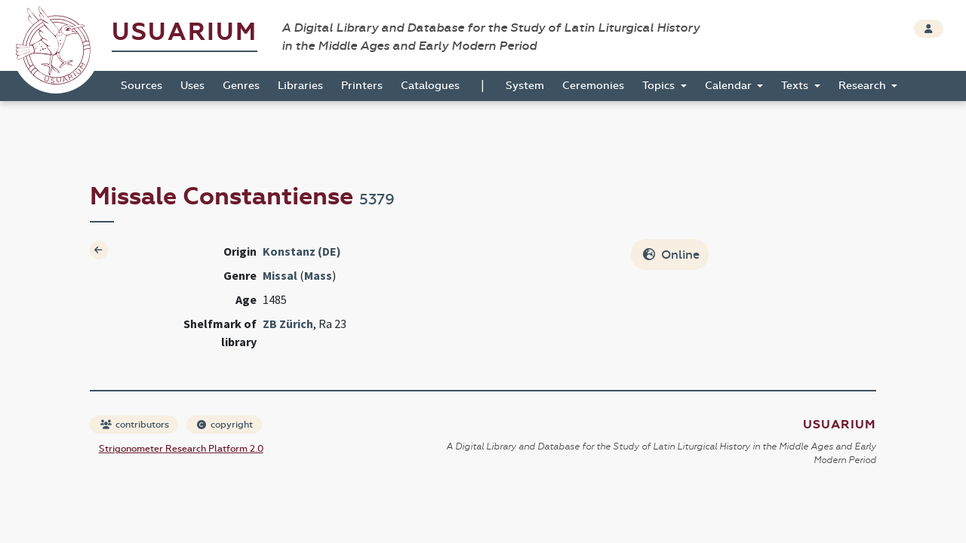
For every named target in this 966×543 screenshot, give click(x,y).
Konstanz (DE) (302, 251)
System (525, 85)
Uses (192, 85)
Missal (280, 275)
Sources (141, 85)
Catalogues (430, 85)
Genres (241, 85)
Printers (362, 85)
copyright (225, 424)
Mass (318, 275)
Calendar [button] (730, 85)
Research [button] (863, 85)
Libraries (300, 85)
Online (671, 254)
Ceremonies (593, 85)
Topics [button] (660, 85)
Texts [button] (796, 85)
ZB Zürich (288, 323)
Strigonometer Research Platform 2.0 (181, 448)
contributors (134, 424)
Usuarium (184, 32)
